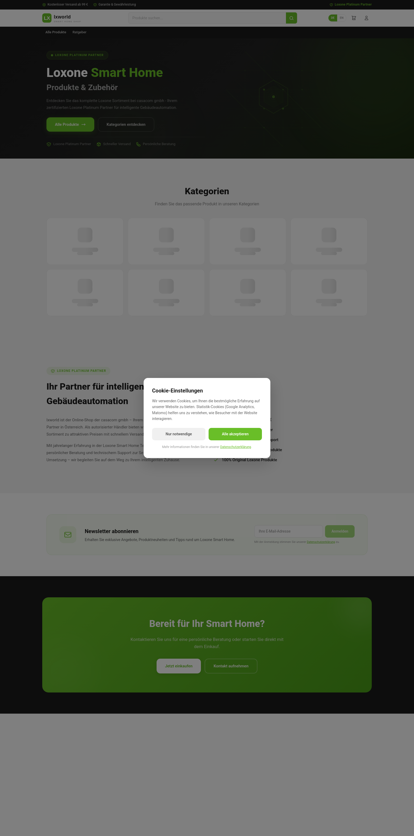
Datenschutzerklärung (235, 447)
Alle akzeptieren (235, 434)
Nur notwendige (179, 434)
